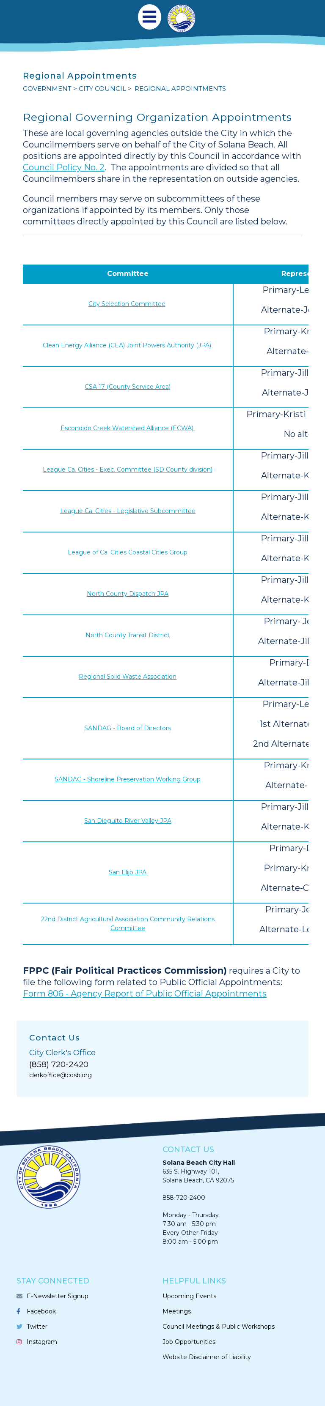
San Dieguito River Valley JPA (127, 820)
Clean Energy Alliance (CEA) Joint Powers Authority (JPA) (128, 345)
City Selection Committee (126, 304)
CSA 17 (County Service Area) (128, 386)
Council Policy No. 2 (64, 167)
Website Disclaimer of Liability (206, 1357)
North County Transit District (127, 635)
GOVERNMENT (47, 89)
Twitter (37, 1326)
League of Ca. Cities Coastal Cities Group (127, 552)
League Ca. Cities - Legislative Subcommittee (128, 511)
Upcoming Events (189, 1296)
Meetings (176, 1311)
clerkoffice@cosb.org (60, 1075)
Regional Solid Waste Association (127, 676)
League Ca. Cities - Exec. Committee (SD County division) (127, 469)
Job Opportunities (188, 1342)
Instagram (42, 1342)
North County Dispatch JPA (127, 594)
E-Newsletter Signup (57, 1296)
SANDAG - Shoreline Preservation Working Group (128, 779)
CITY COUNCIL (102, 89)
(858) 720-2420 (58, 1064)
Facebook (41, 1311)
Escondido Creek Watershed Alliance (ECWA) (128, 428)
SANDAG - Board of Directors (127, 728)
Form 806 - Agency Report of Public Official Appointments (145, 993)
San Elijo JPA (127, 872)
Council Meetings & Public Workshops (218, 1326)
